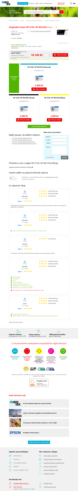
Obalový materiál (48, 3)
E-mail (47, 140)
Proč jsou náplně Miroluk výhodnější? (40, 31)
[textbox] (41, 12)
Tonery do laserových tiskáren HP (34, 20)
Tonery (22, 20)
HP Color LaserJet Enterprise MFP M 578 (23, 142)
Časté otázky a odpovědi (50, 456)
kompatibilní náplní (17, 51)
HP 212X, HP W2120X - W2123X (52, 20)
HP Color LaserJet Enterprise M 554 (22, 138)
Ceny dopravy (14, 48)
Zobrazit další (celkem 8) (39, 126)
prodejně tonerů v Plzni (51, 177)
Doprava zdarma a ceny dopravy (53, 459)
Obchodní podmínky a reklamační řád (54, 463)
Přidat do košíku (60, 55)
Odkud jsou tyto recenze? (16, 322)
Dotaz (47, 147)
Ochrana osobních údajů (50, 466)
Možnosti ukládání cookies (51, 470)
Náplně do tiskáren (22, 3)
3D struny (31, 3)
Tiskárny (37, 3)
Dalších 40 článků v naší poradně (39, 442)
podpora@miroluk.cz (21, 483)
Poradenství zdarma (49, 473)
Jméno (47, 137)
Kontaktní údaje (48, 483)
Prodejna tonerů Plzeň (50, 487)
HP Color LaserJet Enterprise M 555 (22, 140)
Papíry (41, 3)
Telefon (48, 143)
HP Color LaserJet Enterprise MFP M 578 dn (24, 143)
